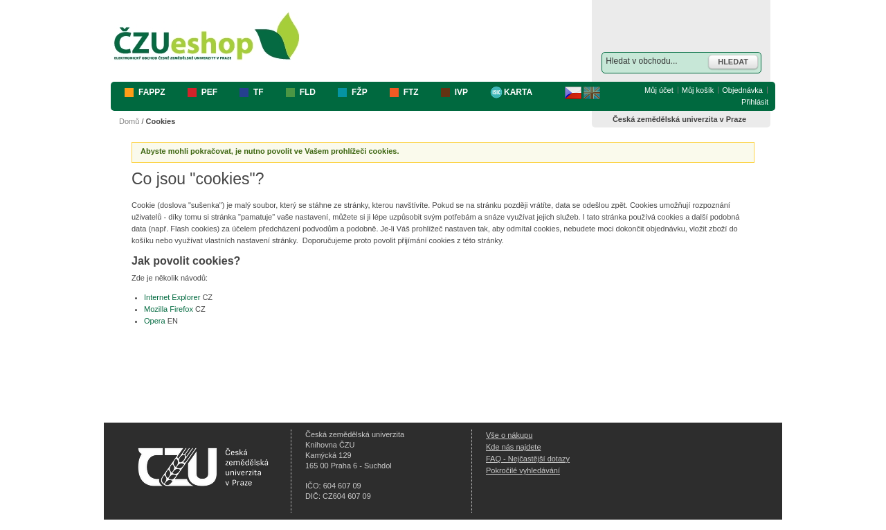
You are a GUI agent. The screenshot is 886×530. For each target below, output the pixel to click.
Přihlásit (754, 102)
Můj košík (698, 90)
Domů (129, 121)
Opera (154, 321)
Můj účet (658, 90)
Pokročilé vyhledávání (523, 470)
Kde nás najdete (513, 447)
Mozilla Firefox (168, 309)
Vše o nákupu (509, 435)
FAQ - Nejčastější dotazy (528, 458)
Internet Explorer (172, 297)
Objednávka (742, 90)
